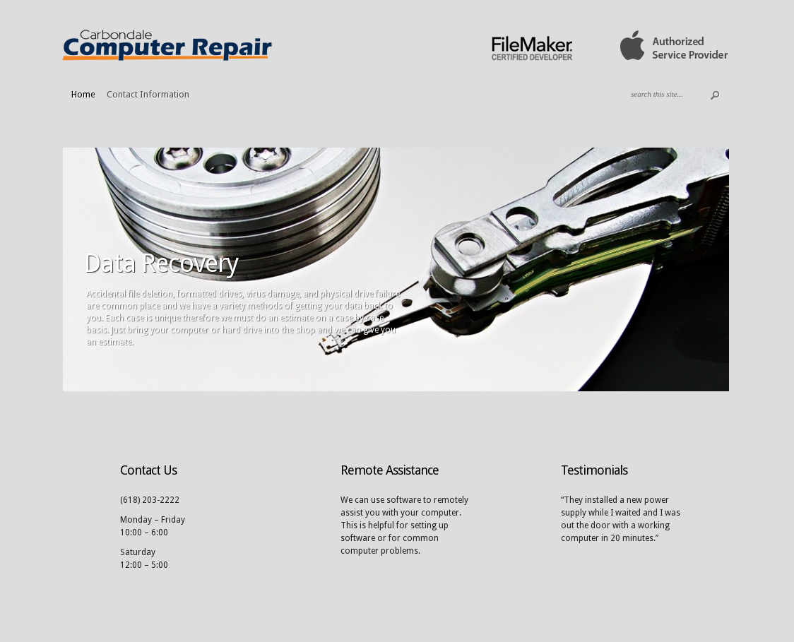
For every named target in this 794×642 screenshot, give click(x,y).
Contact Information (148, 94)
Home (83, 94)
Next (748, 268)
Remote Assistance (389, 470)
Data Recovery (161, 263)
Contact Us (148, 470)
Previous (44, 268)
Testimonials (594, 470)
